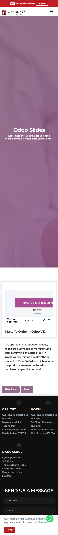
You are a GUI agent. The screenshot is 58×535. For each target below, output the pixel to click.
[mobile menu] (51, 11)
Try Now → (42, 4)
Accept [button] (9, 530)
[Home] (14, 14)
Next (27, 389)
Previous (11, 389)
